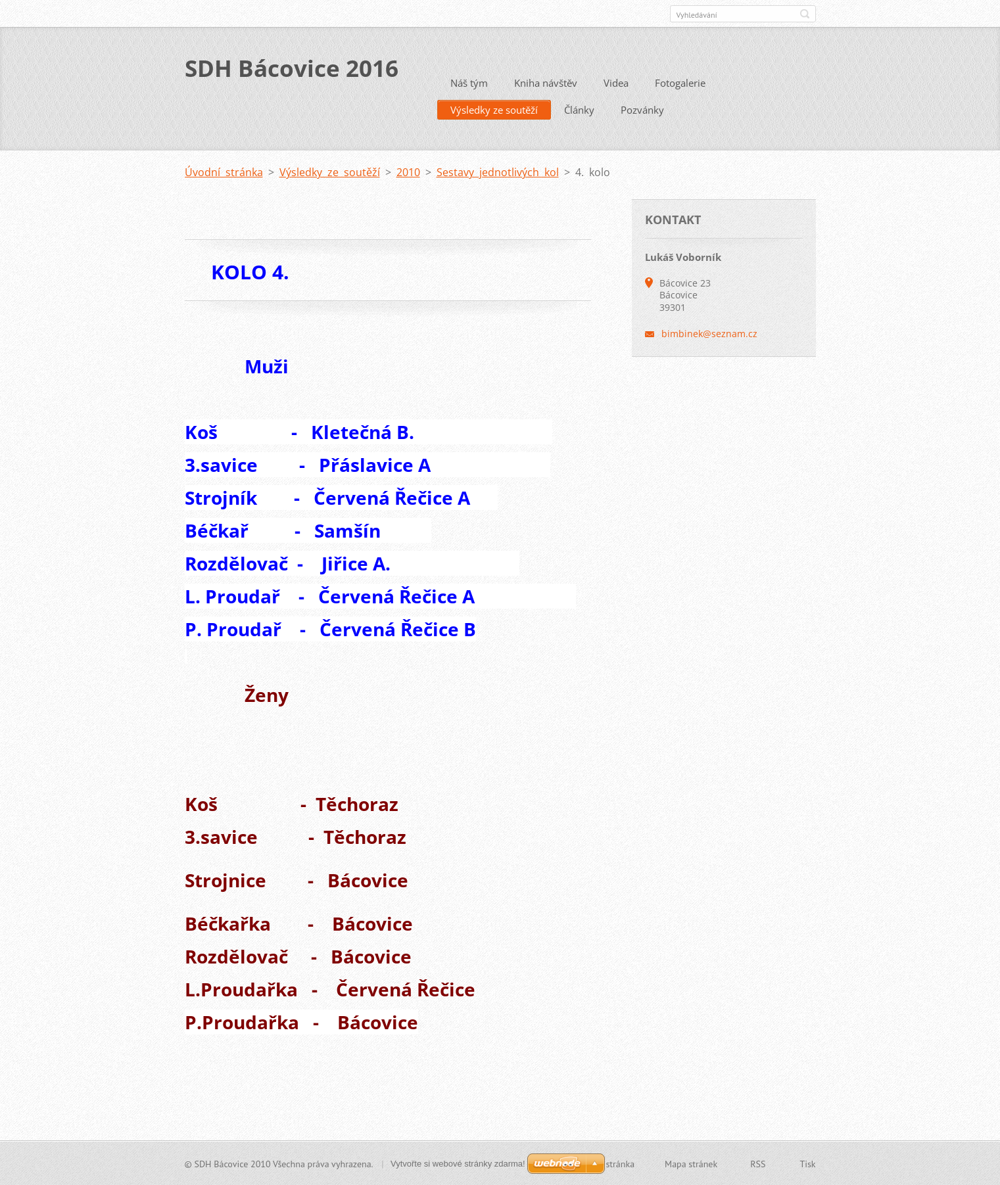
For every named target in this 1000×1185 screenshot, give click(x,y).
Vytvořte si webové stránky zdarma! (458, 1163)
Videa (616, 82)
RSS (757, 1163)
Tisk (807, 1163)
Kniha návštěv (545, 82)
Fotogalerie (680, 82)
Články (579, 109)
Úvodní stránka (224, 171)
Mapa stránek (691, 1163)
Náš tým (469, 82)
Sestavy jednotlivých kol (498, 171)
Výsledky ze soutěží (494, 109)
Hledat (805, 14)
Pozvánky (642, 109)
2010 (408, 171)
